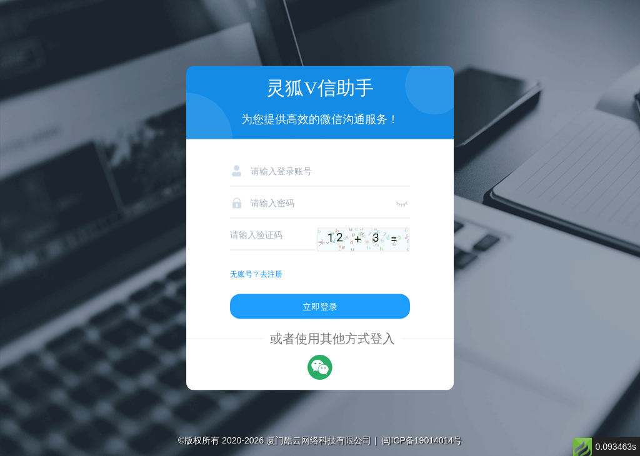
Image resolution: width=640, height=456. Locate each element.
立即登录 (320, 307)
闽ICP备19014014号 (422, 440)
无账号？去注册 (256, 274)
